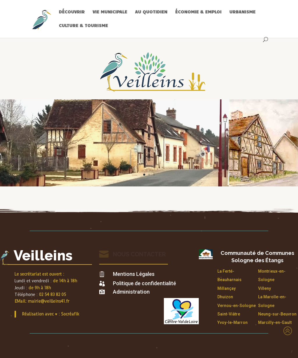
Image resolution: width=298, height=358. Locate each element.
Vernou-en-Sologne (236, 305)
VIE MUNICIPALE (110, 12)
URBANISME (242, 12)
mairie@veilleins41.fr (48, 301)
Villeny (264, 288)
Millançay (226, 288)
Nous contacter (139, 254)
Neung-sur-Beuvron (277, 314)
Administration (131, 291)
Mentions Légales (134, 274)
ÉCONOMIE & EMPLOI (198, 12)
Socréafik (70, 314)
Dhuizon (225, 296)
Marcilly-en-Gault (275, 322)
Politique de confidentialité (144, 283)
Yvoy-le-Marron (232, 322)
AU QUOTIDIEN (151, 12)
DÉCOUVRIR (72, 12)
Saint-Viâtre (228, 314)
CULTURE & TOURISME (83, 25)
